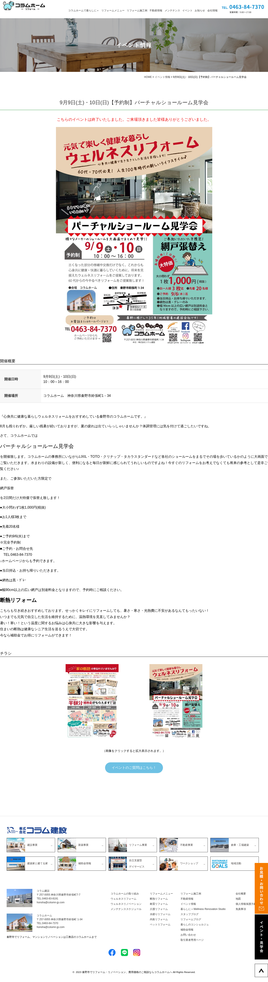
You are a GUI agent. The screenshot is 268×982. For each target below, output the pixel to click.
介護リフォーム (159, 909)
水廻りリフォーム (160, 914)
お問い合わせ (188, 935)
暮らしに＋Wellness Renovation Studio (203, 909)
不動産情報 (155, 10)
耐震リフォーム (159, 904)
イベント (187, 10)
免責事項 (241, 909)
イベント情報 (188, 904)
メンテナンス (172, 10)
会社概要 (241, 894)
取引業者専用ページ (192, 940)
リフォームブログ (191, 919)
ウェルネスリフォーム (123, 899)
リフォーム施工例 (137, 10)
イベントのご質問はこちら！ (134, 768)
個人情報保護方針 (246, 904)
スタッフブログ (190, 914)
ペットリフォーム (160, 924)
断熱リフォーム (159, 899)
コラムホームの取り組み (125, 894)
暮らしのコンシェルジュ (195, 924)
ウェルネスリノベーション (126, 904)
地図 (238, 899)
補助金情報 (187, 930)
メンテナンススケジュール (126, 909)
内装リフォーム (159, 919)
